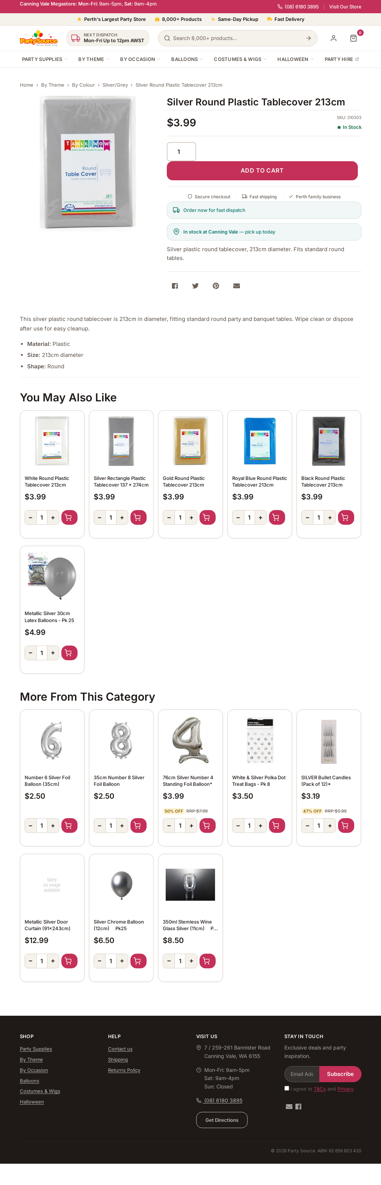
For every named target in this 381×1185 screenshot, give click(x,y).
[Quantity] (181, 151)
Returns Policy (124, 1070)
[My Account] (333, 38)
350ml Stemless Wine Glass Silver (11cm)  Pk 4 (189, 928)
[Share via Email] (237, 286)
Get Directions (221, 1120)
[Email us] (289, 1106)
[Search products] (237, 38)
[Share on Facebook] (175, 286)
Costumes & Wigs (240, 59)
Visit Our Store (345, 6)
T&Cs (320, 1089)
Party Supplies (45, 59)
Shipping (118, 1059)
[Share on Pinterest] (216, 286)
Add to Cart (69, 517)
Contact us (120, 1049)
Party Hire (342, 59)
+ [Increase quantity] (53, 517)
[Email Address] (302, 1074)
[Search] (308, 38)
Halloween (295, 59)
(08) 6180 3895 (298, 6)
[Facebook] (298, 1106)
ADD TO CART (262, 170)
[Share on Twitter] (195, 286)
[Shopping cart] (353, 38)
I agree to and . (319, 1089)
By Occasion (140, 59)
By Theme (94, 59)
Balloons (187, 59)
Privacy (345, 1089)
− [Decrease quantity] (30, 517)
